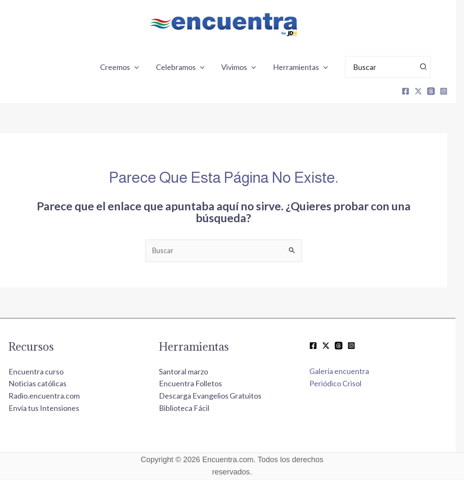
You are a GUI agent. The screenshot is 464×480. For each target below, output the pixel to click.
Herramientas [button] (309, 67)
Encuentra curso (44, 372)
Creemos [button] (133, 67)
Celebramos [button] (193, 67)
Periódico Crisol (344, 384)
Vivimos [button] (249, 67)
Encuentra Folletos (199, 384)
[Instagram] (452, 91)
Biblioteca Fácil (192, 408)
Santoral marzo (192, 372)
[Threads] (439, 91)
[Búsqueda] (432, 67)
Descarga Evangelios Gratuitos (218, 396)
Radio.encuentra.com (52, 396)
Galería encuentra (348, 372)
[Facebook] (414, 91)
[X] (427, 91)
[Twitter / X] (334, 346)
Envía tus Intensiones (52, 408)
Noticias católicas (46, 384)
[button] (148, 67)
